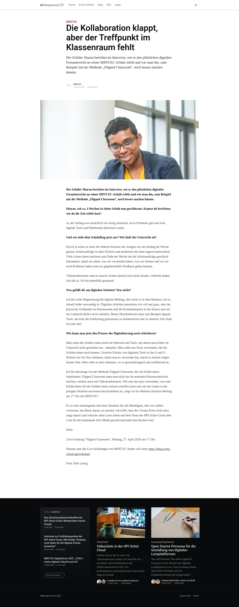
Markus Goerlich (130, 581)
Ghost (196, 596)
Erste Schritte (86, 4)
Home (72, 4)
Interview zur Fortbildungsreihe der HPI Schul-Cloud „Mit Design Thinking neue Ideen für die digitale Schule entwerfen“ (64, 541)
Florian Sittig (114, 581)
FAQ (109, 4)
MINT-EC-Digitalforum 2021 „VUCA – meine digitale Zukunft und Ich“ (64, 560)
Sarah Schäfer (187, 581)
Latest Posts (185, 596)
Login (118, 4)
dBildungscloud (47, 596)
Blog (100, 4)
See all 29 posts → (54, 575)
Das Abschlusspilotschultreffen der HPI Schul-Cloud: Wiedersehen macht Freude (64, 520)
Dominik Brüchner (170, 581)
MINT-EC (71, 21)
